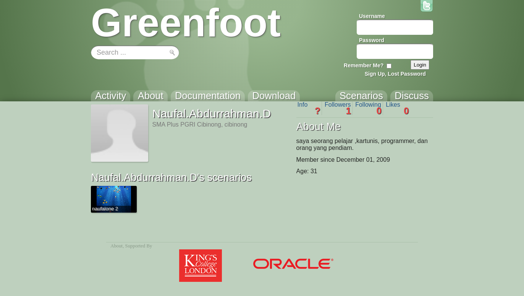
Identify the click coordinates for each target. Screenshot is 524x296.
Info (309, 108)
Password (371, 40)
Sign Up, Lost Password (395, 74)
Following (368, 108)
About (116, 246)
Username (372, 16)
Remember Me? (363, 65)
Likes (397, 108)
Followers (338, 108)
